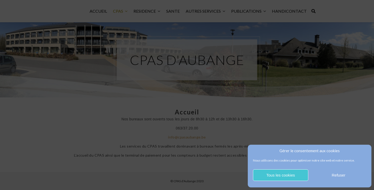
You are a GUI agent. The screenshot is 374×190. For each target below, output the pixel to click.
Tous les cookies (280, 175)
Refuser (338, 175)
